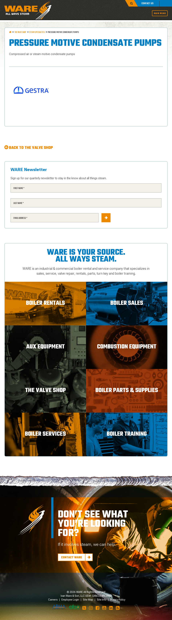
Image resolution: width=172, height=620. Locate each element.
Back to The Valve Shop (31, 148)
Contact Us (147, 3)
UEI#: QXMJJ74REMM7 (98, 595)
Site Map (88, 599)
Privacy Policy (117, 599)
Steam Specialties (37, 32)
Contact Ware (71, 557)
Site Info (101, 599)
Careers (53, 599)
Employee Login (70, 599)
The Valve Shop (20, 32)
